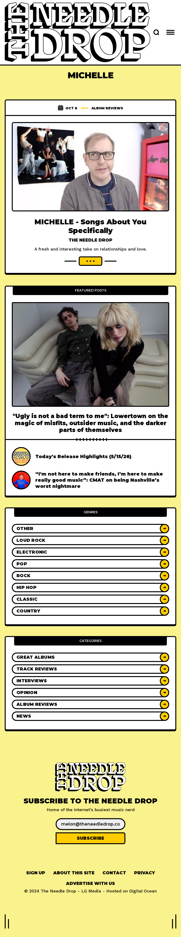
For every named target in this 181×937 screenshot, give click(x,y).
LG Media (91, 899)
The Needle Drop (90, 240)
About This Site (74, 881)
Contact (114, 881)
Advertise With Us (90, 892)
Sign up (35, 881)
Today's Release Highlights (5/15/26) (83, 465)
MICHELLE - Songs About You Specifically (90, 226)
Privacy (144, 881)
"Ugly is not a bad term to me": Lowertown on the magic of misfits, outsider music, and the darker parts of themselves (90, 431)
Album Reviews (107, 108)
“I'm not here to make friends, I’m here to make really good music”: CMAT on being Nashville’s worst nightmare (99, 489)
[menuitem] (35, 881)
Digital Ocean (143, 899)
